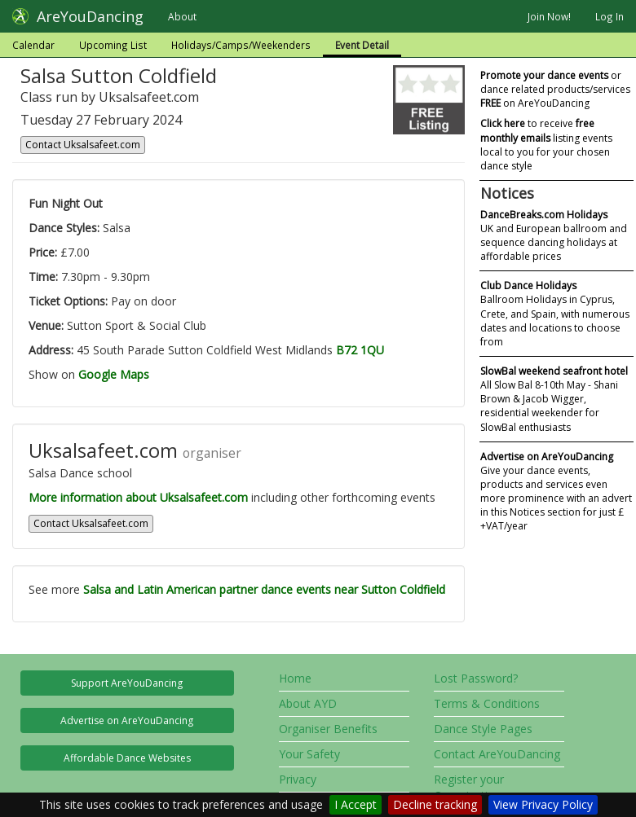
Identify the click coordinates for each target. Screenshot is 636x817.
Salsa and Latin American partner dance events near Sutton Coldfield (264, 589)
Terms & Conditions (487, 703)
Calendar (33, 44)
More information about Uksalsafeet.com (138, 497)
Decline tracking (435, 804)
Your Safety (309, 754)
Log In (609, 16)
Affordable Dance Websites (127, 758)
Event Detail (362, 44)
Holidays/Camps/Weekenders (241, 44)
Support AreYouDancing (127, 683)
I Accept (355, 804)
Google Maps (113, 374)
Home (295, 678)
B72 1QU (360, 350)
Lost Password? (476, 678)
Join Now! (549, 16)
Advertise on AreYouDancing (126, 720)
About (182, 16)
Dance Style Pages (483, 728)
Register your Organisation (469, 787)
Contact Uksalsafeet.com (82, 145)
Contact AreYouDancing (497, 754)
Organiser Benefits (328, 728)
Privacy (297, 779)
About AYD (308, 703)
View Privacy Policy (543, 804)
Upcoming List (113, 44)
